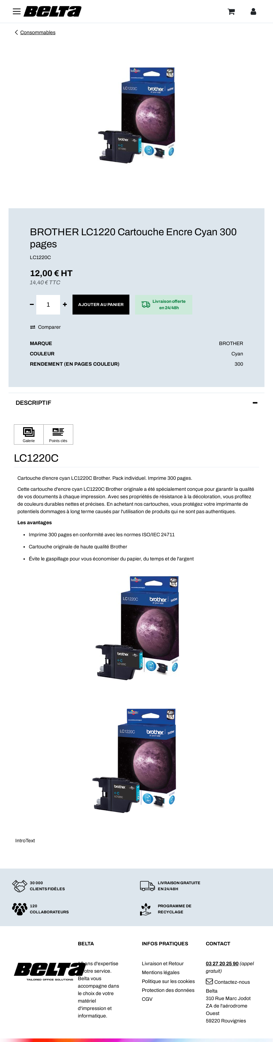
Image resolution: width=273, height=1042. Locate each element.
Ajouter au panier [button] (101, 304)
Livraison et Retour (163, 963)
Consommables (34, 32)
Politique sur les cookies (168, 981)
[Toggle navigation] (16, 11)
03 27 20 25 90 (222, 963)
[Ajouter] (65, 304)
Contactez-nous (228, 982)
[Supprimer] (32, 304)
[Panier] (231, 11)
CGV (147, 999)
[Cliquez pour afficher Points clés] (58, 434)
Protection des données (168, 990)
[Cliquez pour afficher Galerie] (29, 434)
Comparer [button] (45, 327)
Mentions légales (161, 972)
